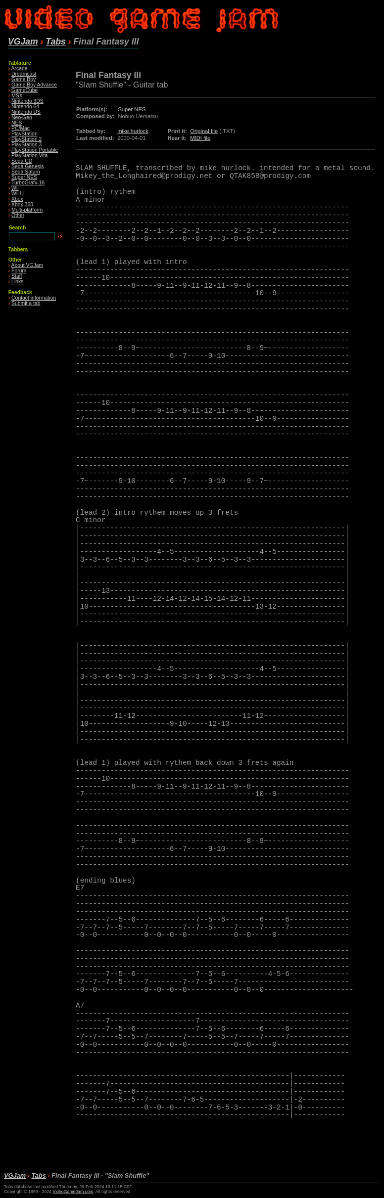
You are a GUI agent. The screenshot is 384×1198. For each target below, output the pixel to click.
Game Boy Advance (34, 85)
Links (17, 281)
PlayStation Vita (29, 155)
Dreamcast (23, 74)
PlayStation (24, 133)
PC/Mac (20, 128)
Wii (14, 188)
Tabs (55, 41)
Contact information (33, 298)
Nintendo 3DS (27, 101)
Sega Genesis (27, 166)
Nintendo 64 (25, 106)
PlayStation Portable (34, 150)
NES (16, 123)
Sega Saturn (25, 172)
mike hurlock (132, 131)
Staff (16, 276)
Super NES (24, 177)
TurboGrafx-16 (28, 182)
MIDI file (200, 138)
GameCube (24, 90)
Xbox (17, 199)
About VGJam (27, 265)
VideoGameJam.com (72, 1191)
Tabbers (18, 249)
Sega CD (21, 161)
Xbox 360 (22, 204)
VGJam (23, 41)
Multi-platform (27, 210)
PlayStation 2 (26, 139)
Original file (204, 131)
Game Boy (23, 79)
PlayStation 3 (26, 144)
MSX (17, 95)
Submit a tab (25, 303)
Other (17, 215)
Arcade (19, 68)
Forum (18, 270)
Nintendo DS (26, 112)
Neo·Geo (21, 117)
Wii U (17, 193)
